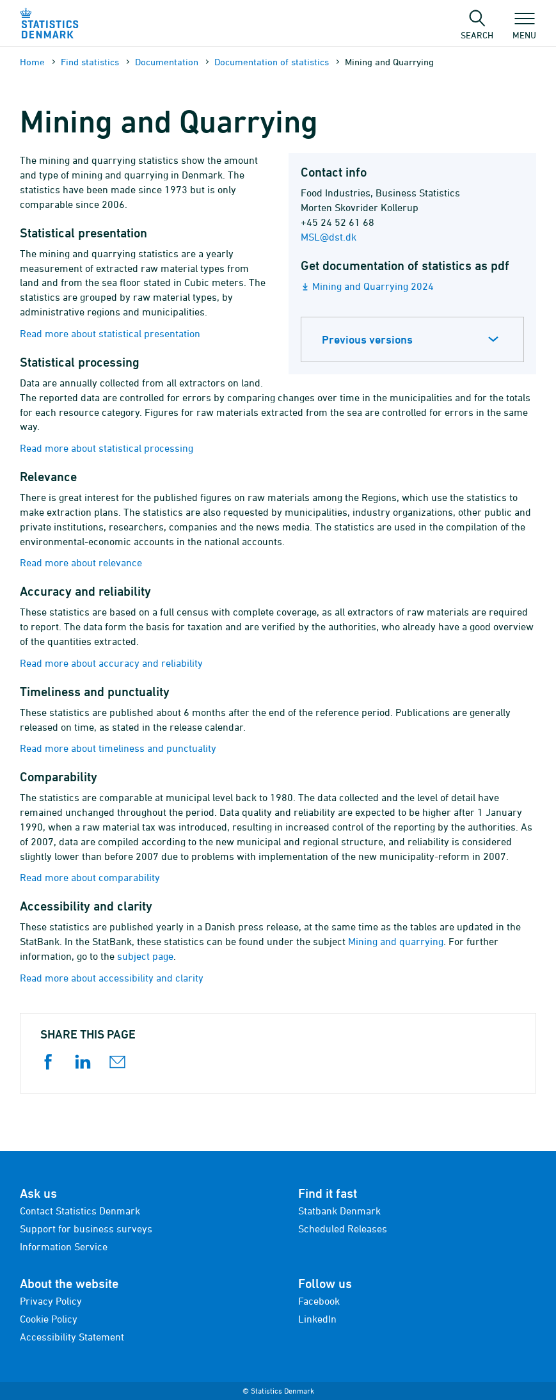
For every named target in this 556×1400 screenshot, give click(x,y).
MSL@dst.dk (328, 237)
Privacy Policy (51, 1301)
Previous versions (367, 339)
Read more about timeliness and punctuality (118, 748)
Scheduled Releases (342, 1228)
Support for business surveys (86, 1228)
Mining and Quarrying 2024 (373, 286)
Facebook (319, 1301)
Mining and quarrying (395, 941)
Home (32, 61)
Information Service (63, 1246)
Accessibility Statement (72, 1336)
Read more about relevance (81, 562)
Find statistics (90, 61)
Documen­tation (166, 61)
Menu (524, 29)
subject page (145, 956)
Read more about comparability (90, 877)
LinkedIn (317, 1318)
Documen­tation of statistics (271, 61)
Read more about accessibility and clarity (111, 977)
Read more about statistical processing (106, 448)
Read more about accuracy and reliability (111, 663)
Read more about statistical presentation (110, 333)
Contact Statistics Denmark (80, 1210)
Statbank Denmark (339, 1210)
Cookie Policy (48, 1318)
